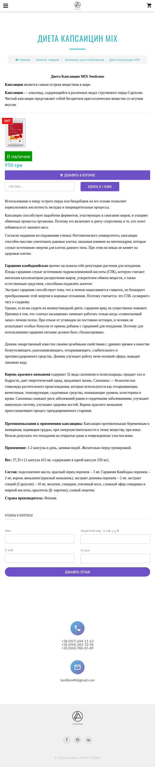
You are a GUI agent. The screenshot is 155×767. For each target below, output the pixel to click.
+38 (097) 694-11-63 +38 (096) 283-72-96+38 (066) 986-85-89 (77, 644)
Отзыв (85, 550)
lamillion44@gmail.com (77, 680)
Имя (8, 530)
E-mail (9, 550)
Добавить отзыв (77, 571)
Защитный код (101, 531)
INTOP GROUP (90, 757)
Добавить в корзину (77, 175)
